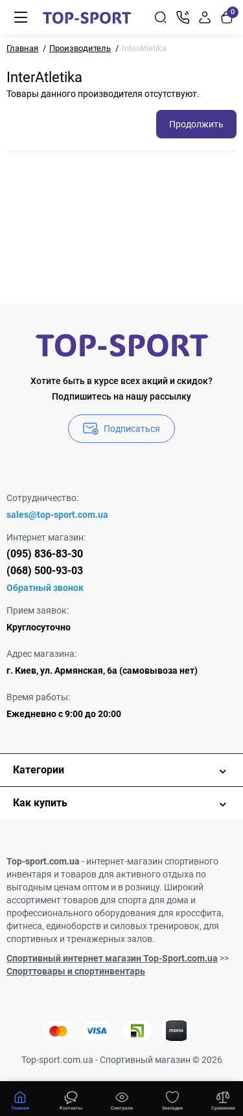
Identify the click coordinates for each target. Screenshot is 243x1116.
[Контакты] (182, 17)
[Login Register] (204, 17)
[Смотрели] (70, 1099)
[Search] (160, 17)
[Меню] (20, 17)
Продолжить (196, 124)
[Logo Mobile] (86, 17)
